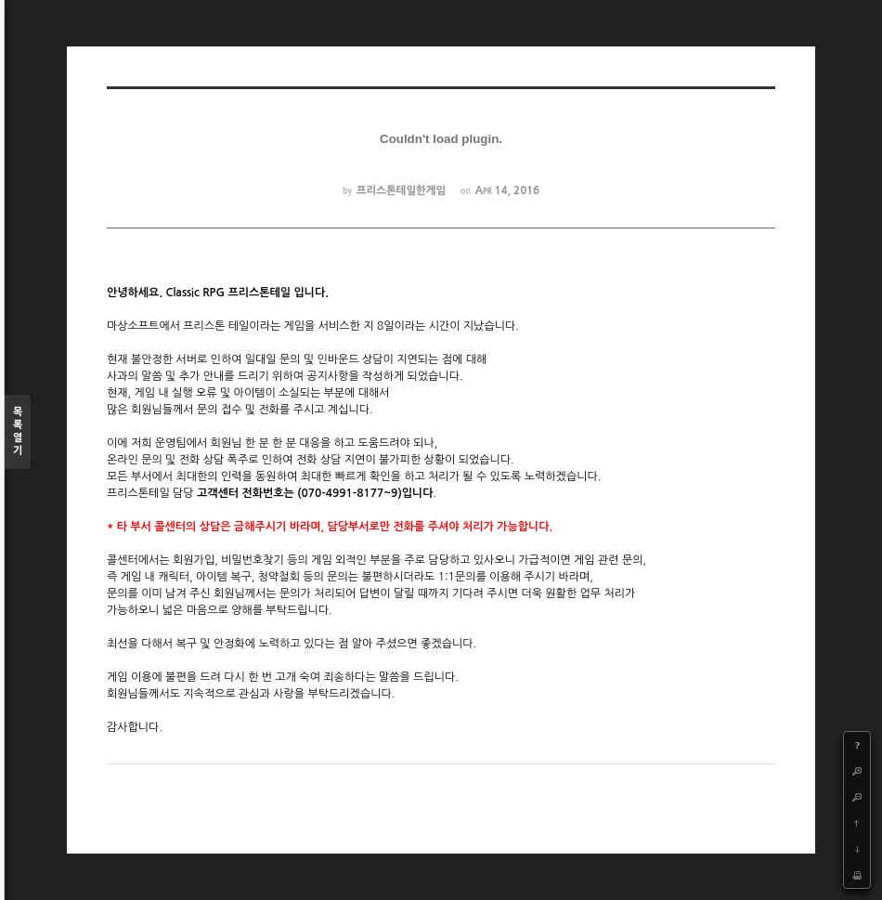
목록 (17, 432)
